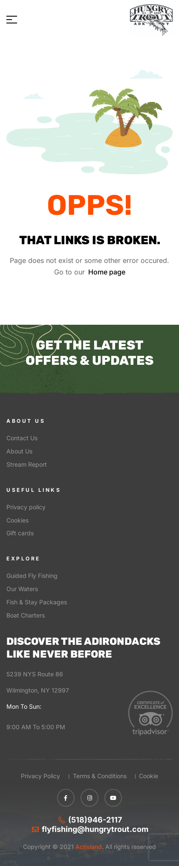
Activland (88, 846)
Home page (106, 272)
